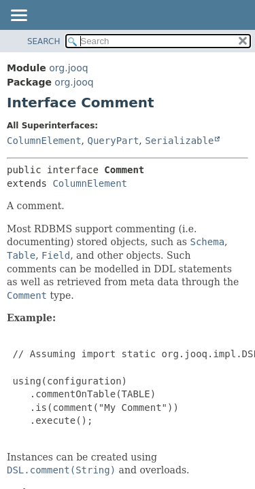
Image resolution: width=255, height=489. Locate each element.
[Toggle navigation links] (18, 16)
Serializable (179, 140)
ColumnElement (44, 140)
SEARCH (44, 41)
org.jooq (68, 67)
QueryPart (113, 140)
